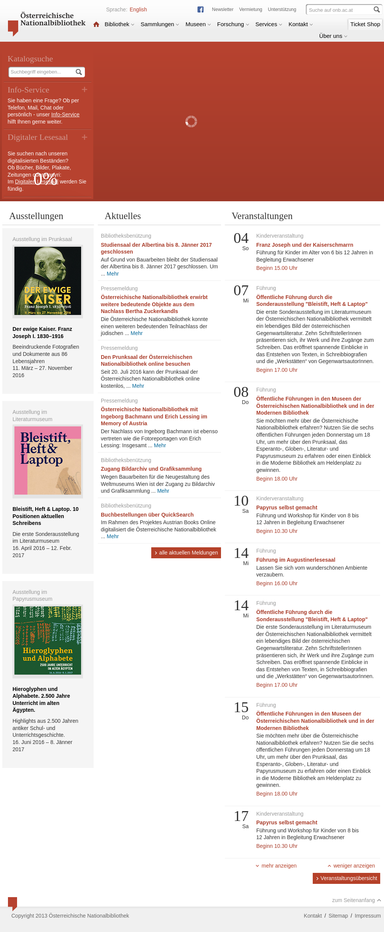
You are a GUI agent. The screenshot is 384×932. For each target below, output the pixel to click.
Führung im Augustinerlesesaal (295, 560)
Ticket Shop (365, 24)
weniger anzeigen (351, 866)
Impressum (368, 916)
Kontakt (300, 24)
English (138, 9)
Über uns (333, 36)
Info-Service (65, 114)
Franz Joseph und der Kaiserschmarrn (304, 245)
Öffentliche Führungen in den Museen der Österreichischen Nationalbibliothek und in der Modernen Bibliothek (315, 406)
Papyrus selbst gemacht (286, 507)
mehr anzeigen (276, 866)
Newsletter (223, 9)
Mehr (113, 274)
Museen (198, 24)
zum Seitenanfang (356, 900)
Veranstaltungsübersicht (346, 878)
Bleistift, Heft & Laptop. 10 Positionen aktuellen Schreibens (45, 516)
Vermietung (250, 9)
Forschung (233, 24)
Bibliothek (120, 24)
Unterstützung (282, 9)
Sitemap (338, 916)
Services (269, 24)
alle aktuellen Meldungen (186, 553)
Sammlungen (160, 24)
